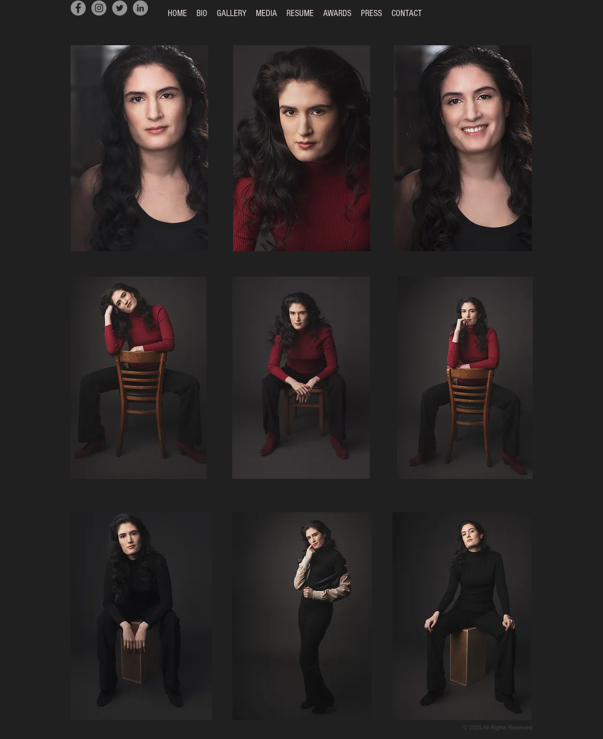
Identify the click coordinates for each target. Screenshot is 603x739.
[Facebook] (78, 8)
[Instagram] (98, 8)
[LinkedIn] (140, 8)
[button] (231, 13)
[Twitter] (119, 8)
